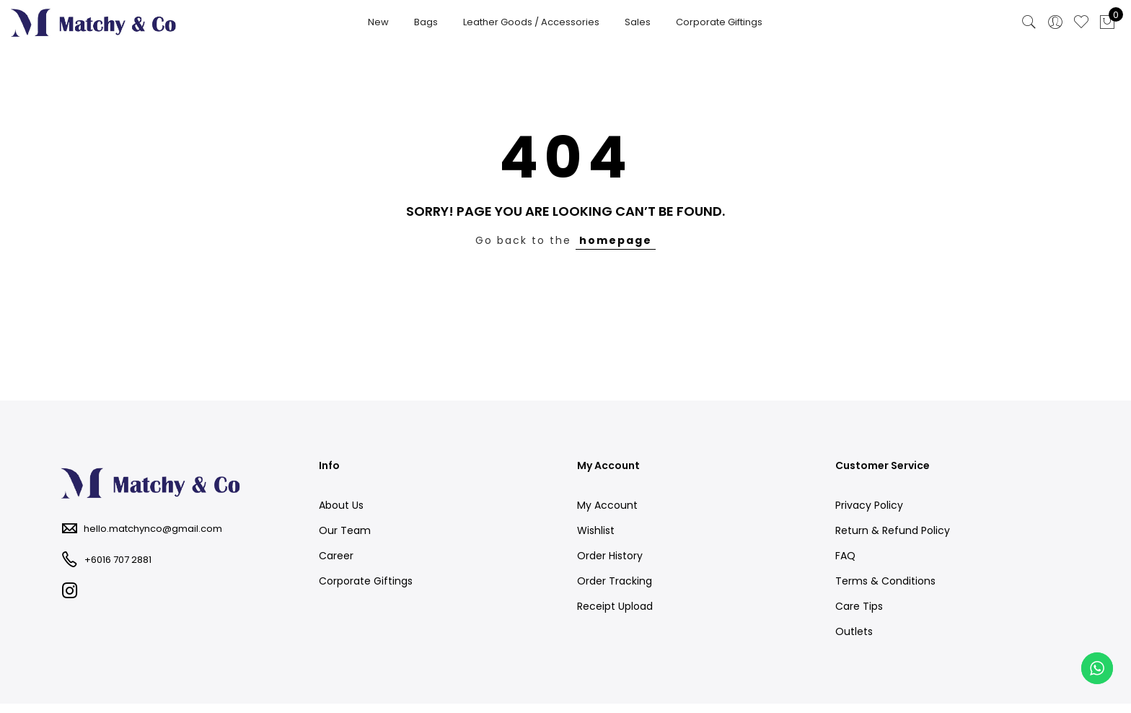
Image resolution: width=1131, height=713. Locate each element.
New (378, 22)
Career (336, 555)
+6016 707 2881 (117, 560)
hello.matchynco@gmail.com (153, 528)
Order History (610, 555)
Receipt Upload (615, 606)
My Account (607, 505)
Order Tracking (614, 581)
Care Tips (859, 606)
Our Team (345, 530)
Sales (638, 22)
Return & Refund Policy (892, 530)
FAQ (845, 555)
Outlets (854, 631)
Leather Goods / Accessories (531, 22)
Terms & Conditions (885, 581)
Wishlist (596, 530)
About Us (341, 505)
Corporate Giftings (719, 22)
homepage (615, 240)
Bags (426, 22)
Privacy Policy (869, 505)
